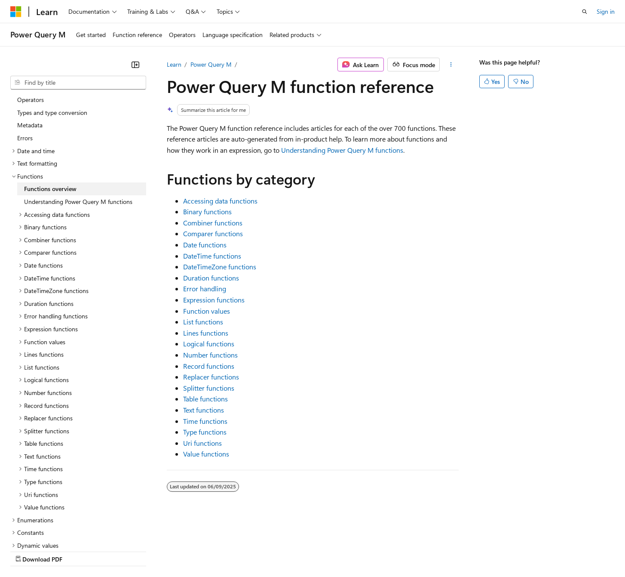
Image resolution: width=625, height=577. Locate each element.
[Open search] (584, 11)
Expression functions (214, 299)
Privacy (187, 550)
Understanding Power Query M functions (342, 149)
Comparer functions (213, 233)
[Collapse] (135, 64)
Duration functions (211, 277)
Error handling (204, 288)
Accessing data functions (220, 200)
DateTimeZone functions (219, 266)
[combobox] (78, 82)
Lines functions (205, 332)
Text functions (203, 409)
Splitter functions (208, 387)
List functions (203, 321)
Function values (206, 310)
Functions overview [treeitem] (50, 114)
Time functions (205, 421)
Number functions (210, 354)
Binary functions (207, 211)
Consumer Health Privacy (247, 550)
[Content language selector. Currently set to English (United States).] (49, 530)
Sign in (606, 11)
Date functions (205, 244)
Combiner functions (212, 222)
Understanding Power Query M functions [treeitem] (78, 127)
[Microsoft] (15, 11)
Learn (174, 64)
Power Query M (211, 64)
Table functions (205, 398)
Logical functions (208, 343)
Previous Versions (78, 550)
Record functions (208, 365)
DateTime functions (212, 255)
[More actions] (450, 64)
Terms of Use (314, 550)
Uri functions (202, 442)
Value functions (206, 453)
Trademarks (356, 550)
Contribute (154, 550)
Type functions (205, 431)
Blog (117, 550)
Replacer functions (211, 376)
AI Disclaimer (27, 550)
